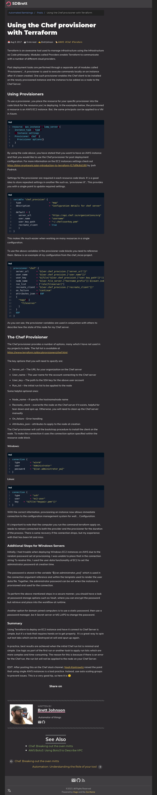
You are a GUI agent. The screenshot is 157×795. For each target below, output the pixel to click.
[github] (43, 723)
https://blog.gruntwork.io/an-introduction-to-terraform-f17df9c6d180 (47, 165)
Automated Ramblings (21, 13)
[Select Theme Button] (116, 4)
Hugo (75, 792)
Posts (124, 4)
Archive (146, 4)
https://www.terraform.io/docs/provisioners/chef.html (37, 352)
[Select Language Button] (9, 791)
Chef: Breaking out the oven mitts (51, 746)
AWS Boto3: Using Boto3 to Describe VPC (56, 750)
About (135, 4)
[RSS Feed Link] (83, 782)
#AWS (61, 42)
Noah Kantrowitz (74, 667)
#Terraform (77, 42)
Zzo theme (90, 792)
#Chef (68, 42)
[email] (40, 723)
